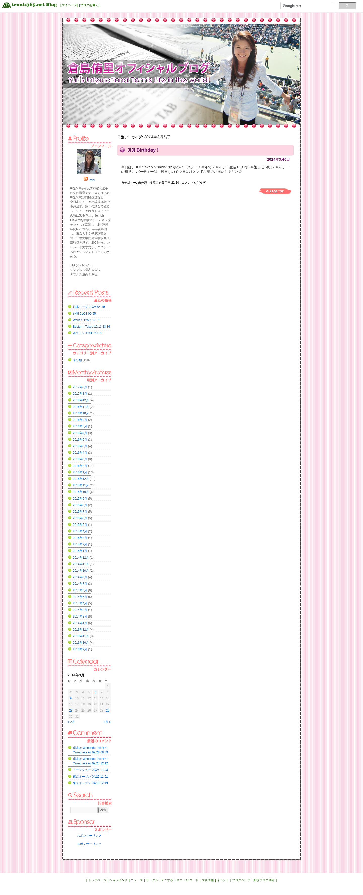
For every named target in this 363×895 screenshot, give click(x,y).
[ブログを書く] (89, 5)
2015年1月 (80, 551)
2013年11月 (81, 636)
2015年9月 (80, 498)
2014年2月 (80, 616)
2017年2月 (80, 387)
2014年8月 (80, 577)
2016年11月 (81, 407)
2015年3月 (80, 538)
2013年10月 (81, 642)
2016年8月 (80, 426)
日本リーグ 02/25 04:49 (89, 307)
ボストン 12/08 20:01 (87, 333)
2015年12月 (81, 479)
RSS (92, 180)
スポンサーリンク (89, 835)
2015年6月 (80, 518)
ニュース (137, 880)
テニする (167, 880)
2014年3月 (80, 610)
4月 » (107, 722)
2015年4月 (80, 531)
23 (70, 710)
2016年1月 (80, 472)
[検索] (307, 6)
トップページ (97, 880)
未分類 (142, 182)
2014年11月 (81, 564)
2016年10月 (81, 413)
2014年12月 (81, 557)
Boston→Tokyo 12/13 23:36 (91, 326)
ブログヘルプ (241, 880)
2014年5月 (80, 597)
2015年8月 (80, 505)
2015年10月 (81, 492)
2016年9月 (80, 420)
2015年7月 (80, 511)
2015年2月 (80, 544)
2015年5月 (80, 525)
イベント (223, 880)
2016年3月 (80, 459)
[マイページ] (69, 5)
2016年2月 (80, 466)
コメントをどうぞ (194, 182)
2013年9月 (80, 649)
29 (107, 710)
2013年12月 (81, 629)
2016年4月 (80, 452)
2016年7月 (80, 433)
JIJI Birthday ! (143, 150)
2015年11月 (81, 485)
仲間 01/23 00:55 (84, 313)
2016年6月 (80, 439)
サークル (152, 880)
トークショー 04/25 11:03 (90, 770)
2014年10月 (81, 570)
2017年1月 (80, 393)
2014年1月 (80, 623)
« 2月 (71, 722)
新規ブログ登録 (264, 880)
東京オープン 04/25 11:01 (90, 776)
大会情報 (208, 880)
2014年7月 (80, 583)
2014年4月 (80, 603)
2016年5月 (80, 446)
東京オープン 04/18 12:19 (90, 783)
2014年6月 (80, 590)
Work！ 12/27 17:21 (86, 320)
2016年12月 (81, 400)
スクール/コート (187, 880)
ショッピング (118, 880)
